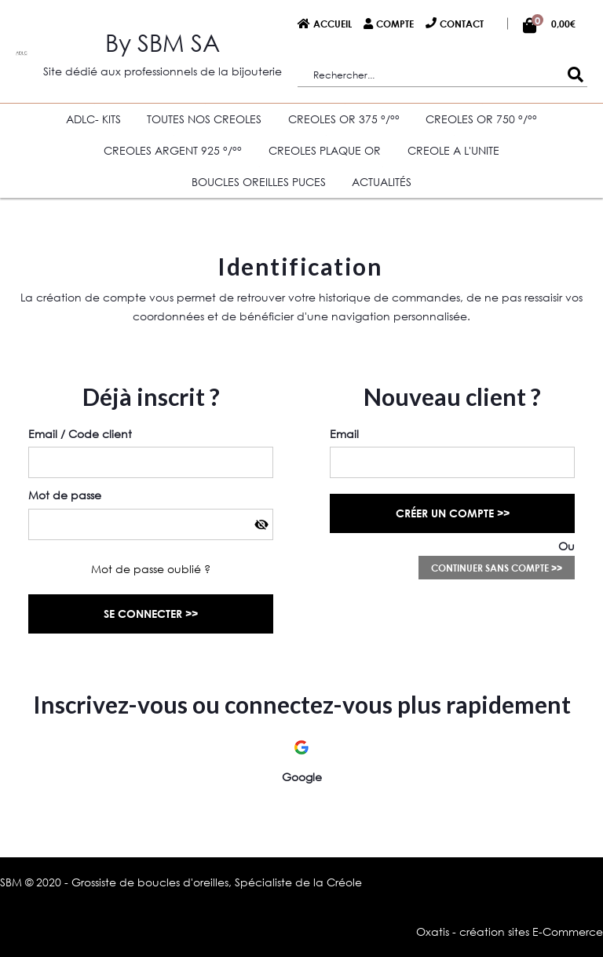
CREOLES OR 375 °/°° (344, 118)
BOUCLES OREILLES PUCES (259, 181)
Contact (462, 23)
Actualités (381, 181)
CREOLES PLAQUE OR (325, 150)
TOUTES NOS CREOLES (204, 118)
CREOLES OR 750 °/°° (481, 118)
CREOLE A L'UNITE (453, 150)
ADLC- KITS (93, 118)
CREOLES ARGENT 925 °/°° (173, 150)
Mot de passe (64, 495)
